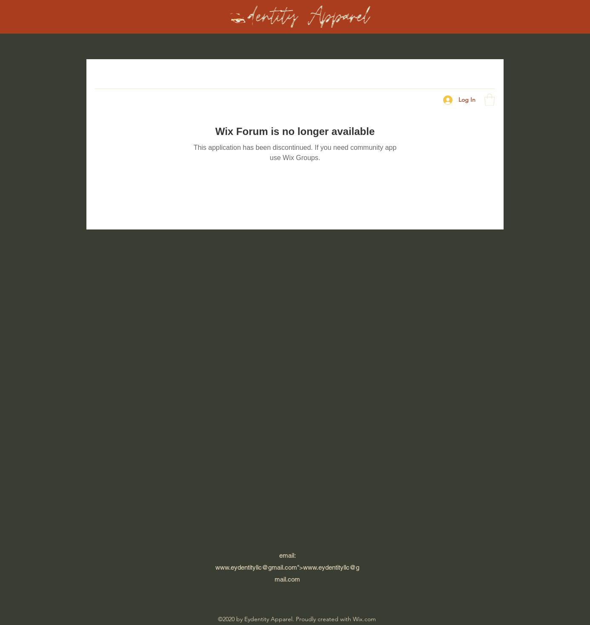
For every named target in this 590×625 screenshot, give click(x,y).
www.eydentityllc (238, 567)
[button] (489, 100)
